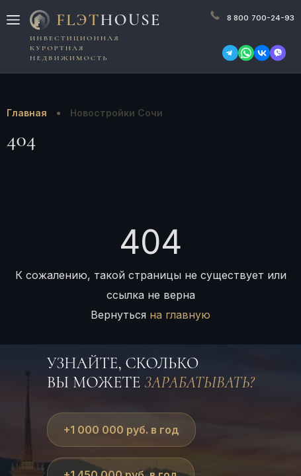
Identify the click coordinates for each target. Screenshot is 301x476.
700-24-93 (260, 17)
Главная (27, 112)
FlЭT (108, 20)
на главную (180, 314)
